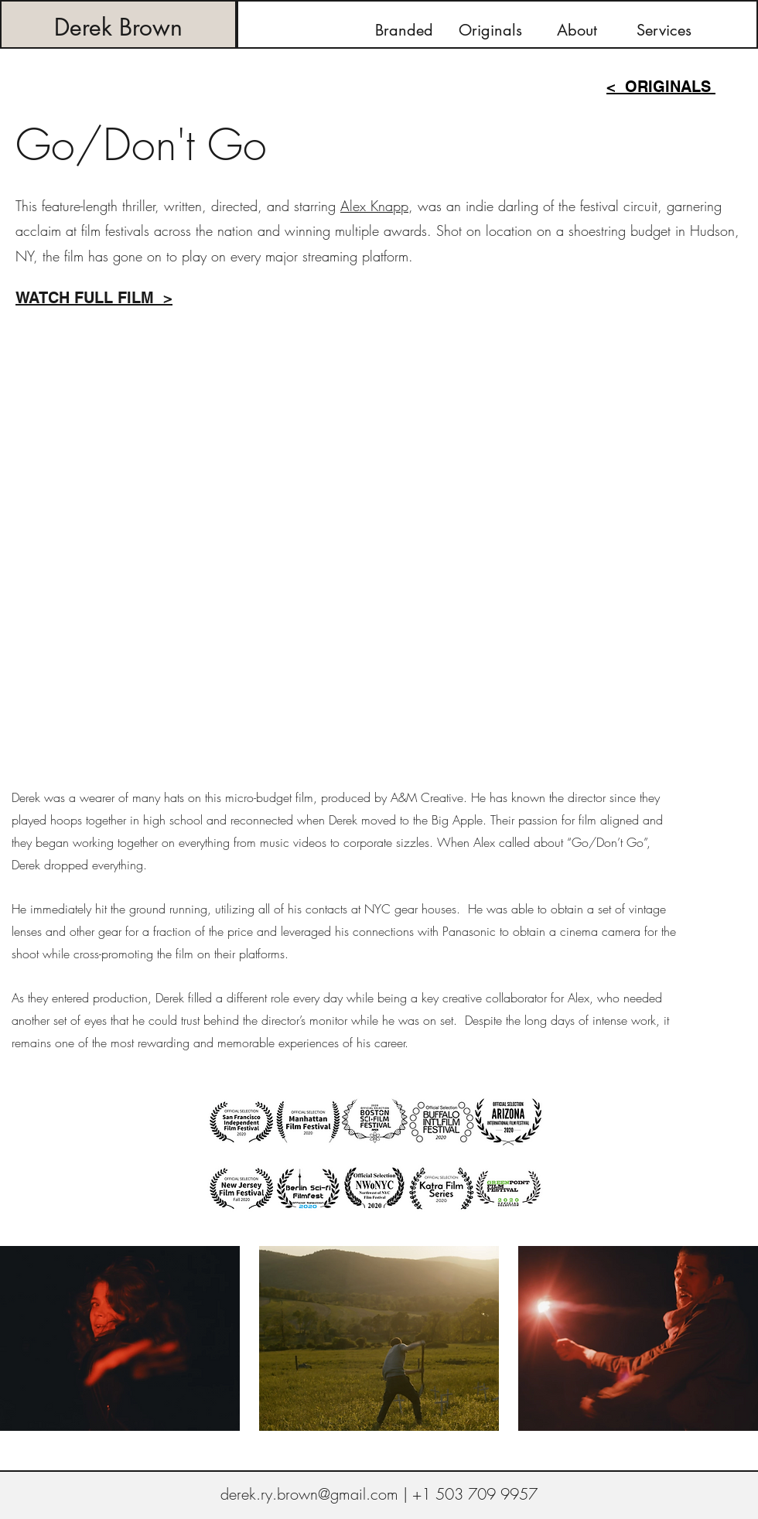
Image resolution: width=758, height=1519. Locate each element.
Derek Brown (118, 27)
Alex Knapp (374, 205)
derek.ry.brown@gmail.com (309, 1493)
